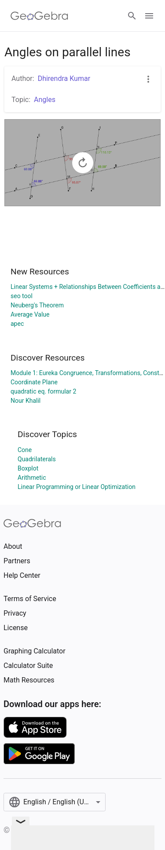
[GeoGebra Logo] (39, 15)
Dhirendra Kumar (64, 78)
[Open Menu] (149, 16)
